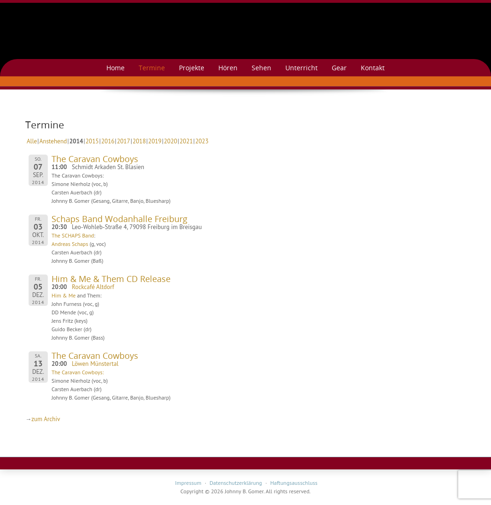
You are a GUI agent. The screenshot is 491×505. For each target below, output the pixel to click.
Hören (228, 67)
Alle (32, 141)
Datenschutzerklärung (235, 482)
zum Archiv (45, 419)
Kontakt (373, 67)
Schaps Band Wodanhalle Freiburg (119, 218)
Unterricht (301, 67)
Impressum (188, 482)
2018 (139, 141)
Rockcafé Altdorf (93, 287)
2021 (186, 141)
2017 (123, 141)
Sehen (261, 67)
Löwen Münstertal (95, 364)
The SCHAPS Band (73, 235)
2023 (201, 141)
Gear (339, 67)
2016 (107, 141)
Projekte (191, 67)
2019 (154, 141)
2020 (170, 141)
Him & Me (63, 295)
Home (115, 67)
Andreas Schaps (70, 243)
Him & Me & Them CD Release (111, 278)
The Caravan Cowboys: (78, 372)
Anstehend (53, 141)
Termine (152, 67)
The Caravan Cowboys (95, 158)
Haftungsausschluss (294, 482)
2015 (92, 141)
